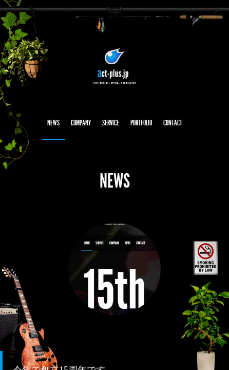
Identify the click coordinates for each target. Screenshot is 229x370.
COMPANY (81, 122)
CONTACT (172, 122)
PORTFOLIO (141, 122)
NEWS (53, 122)
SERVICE (110, 122)
